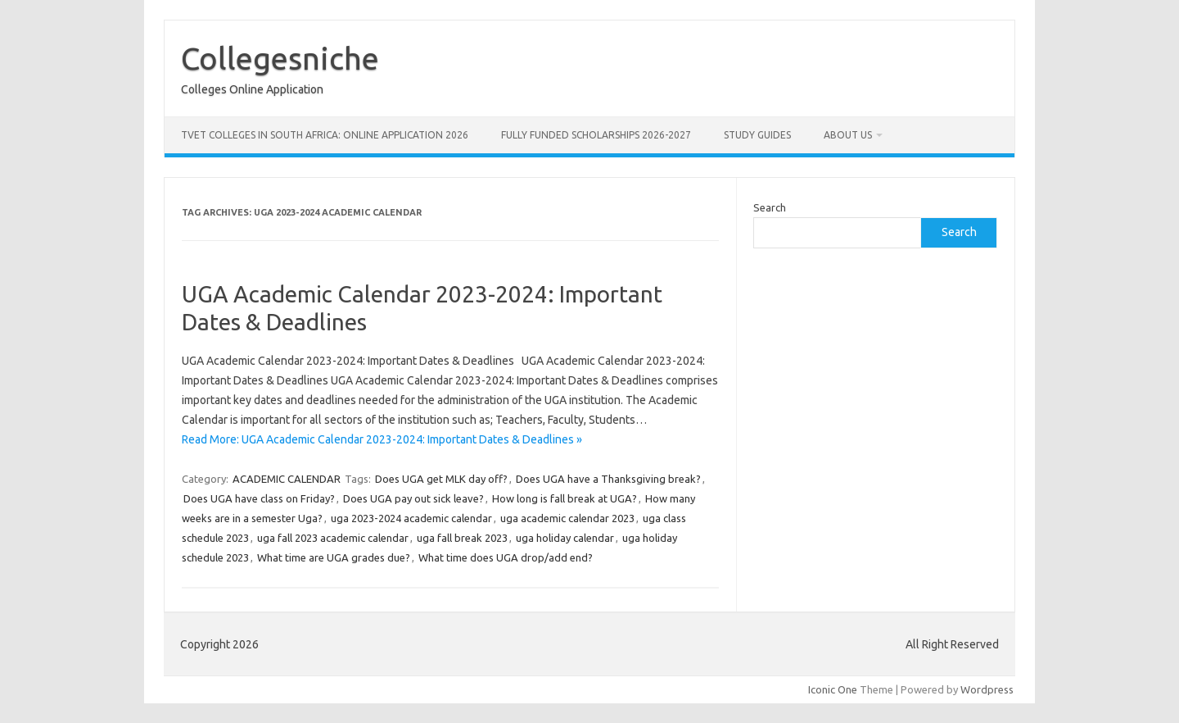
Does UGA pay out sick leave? (413, 498)
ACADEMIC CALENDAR (287, 478)
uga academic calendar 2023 (567, 518)
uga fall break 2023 (462, 537)
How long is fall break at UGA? (564, 498)
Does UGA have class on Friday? (259, 498)
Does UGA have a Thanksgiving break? (608, 478)
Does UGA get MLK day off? (441, 478)
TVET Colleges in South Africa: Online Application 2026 (324, 135)
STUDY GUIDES (757, 135)
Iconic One (832, 689)
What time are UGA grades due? (333, 557)
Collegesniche (280, 58)
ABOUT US (848, 135)
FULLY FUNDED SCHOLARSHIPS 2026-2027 (596, 135)
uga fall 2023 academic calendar (333, 537)
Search (769, 207)
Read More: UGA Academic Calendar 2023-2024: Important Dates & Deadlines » (382, 439)
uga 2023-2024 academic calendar (411, 518)
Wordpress (987, 689)
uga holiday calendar (565, 537)
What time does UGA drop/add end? (505, 557)
